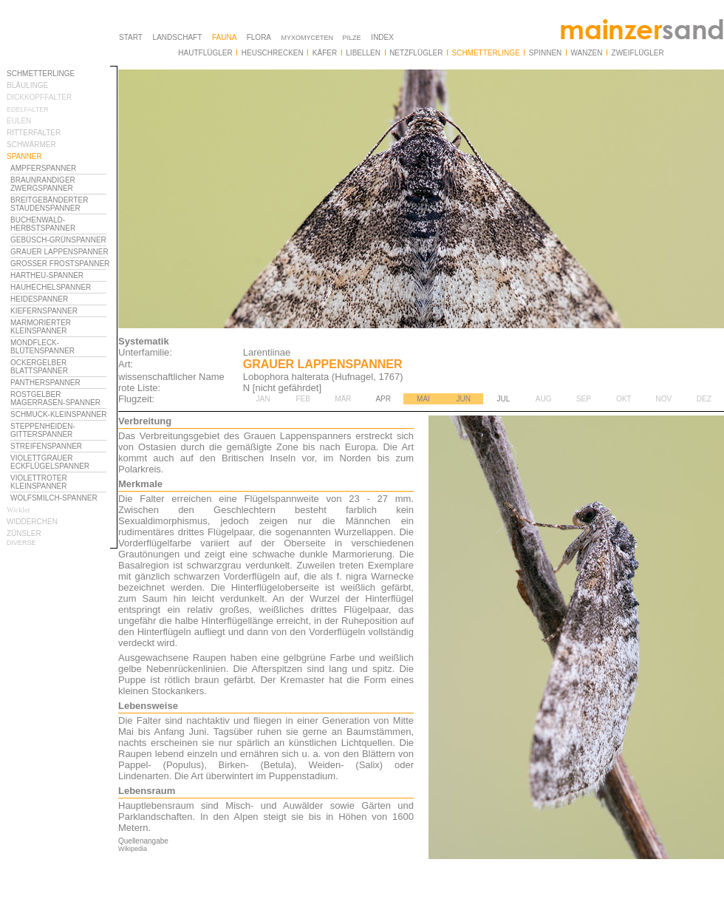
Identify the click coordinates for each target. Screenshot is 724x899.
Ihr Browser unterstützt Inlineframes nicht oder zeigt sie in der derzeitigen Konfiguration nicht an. (62, 449)
